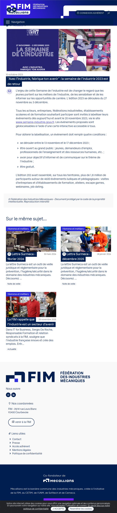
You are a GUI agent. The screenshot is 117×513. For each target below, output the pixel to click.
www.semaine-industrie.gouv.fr (35, 122)
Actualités (18, 26)
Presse (16, 443)
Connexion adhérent (90, 13)
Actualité (11, 349)
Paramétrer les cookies (81, 509)
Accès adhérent (21, 446)
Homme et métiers (18, 229)
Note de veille (13, 284)
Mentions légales (21, 450)
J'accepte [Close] (58, 509)
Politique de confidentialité (27, 453)
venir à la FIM (21, 422)
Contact (16, 439)
